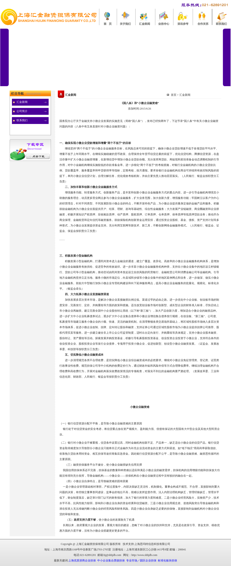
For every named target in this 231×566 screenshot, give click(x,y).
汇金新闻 (22, 102)
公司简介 (22, 111)
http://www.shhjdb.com (144, 555)
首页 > (175, 94)
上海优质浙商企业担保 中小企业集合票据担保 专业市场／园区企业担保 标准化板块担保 (122, 560)
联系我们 (22, 120)
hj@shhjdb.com (112, 555)
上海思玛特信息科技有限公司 (152, 544)
